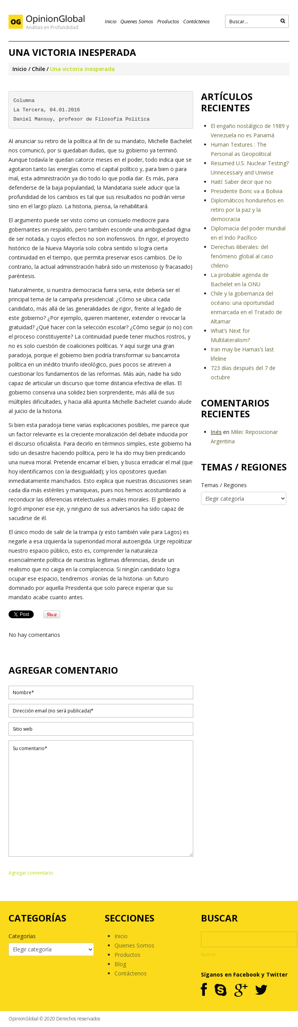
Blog (120, 964)
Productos (168, 21)
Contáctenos (196, 21)
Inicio (110, 21)
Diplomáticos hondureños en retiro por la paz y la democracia (247, 210)
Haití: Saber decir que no (241, 181)
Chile (38, 69)
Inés (216, 432)
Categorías (22, 936)
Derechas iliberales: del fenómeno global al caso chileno (242, 256)
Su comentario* (101, 798)
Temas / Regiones (224, 485)
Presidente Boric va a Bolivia (246, 191)
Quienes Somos (136, 21)
